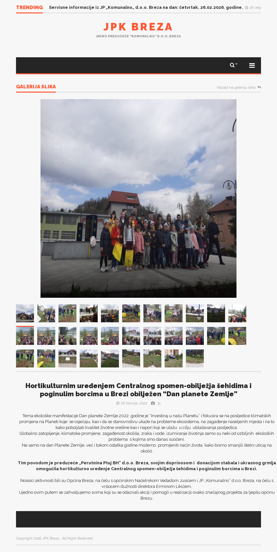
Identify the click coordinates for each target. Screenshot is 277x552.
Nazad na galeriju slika (236, 88)
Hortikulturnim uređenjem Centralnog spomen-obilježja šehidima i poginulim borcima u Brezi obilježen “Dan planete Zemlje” (138, 390)
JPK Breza (138, 27)
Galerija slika (36, 87)
